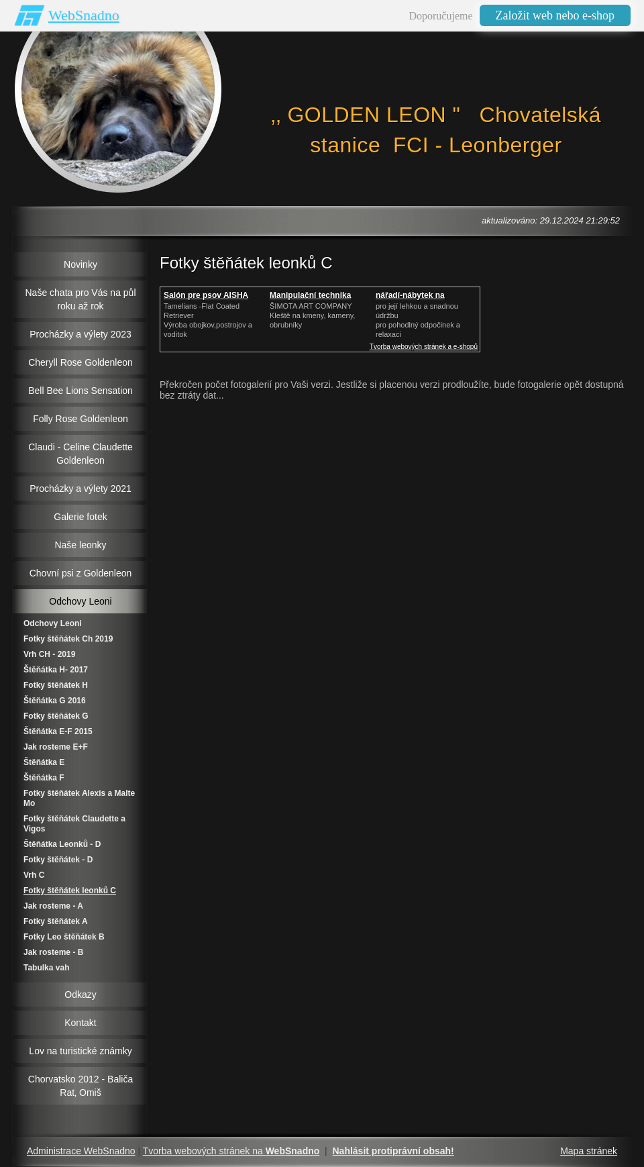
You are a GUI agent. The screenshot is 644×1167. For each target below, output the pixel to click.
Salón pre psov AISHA (206, 295)
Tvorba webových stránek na (231, 1151)
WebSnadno (83, 15)
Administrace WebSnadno (81, 1151)
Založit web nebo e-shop (555, 15)
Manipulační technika (310, 295)
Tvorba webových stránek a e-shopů (424, 346)
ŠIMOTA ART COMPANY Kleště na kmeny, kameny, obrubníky (312, 315)
